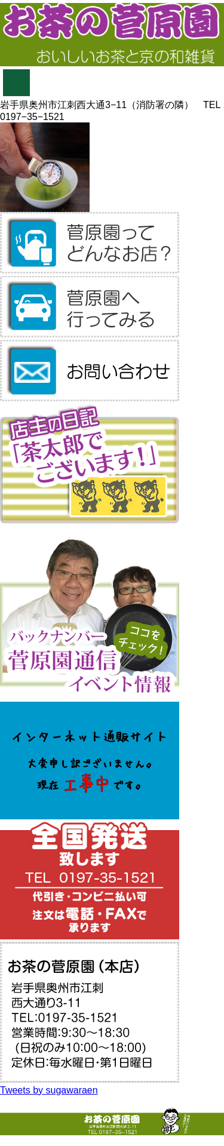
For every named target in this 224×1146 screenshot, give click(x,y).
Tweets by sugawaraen (49, 1090)
